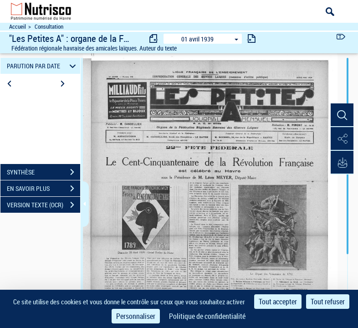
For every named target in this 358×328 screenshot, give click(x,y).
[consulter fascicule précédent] (154, 38)
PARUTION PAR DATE (42, 66)
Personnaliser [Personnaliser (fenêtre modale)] (135, 316)
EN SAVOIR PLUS (43, 188)
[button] (342, 115)
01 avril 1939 (197, 39)
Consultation (49, 27)
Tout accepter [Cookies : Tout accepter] (278, 302)
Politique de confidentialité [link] (207, 316)
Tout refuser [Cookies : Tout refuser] (328, 302)
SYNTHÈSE (43, 172)
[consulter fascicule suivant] (251, 38)
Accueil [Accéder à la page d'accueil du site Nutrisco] (17, 27)
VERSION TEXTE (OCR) (43, 205)
